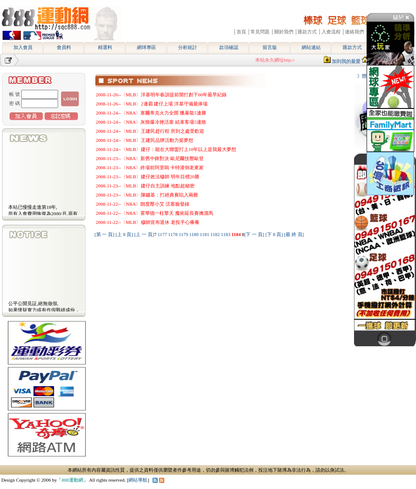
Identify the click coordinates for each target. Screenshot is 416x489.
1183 (226, 234)
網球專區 (146, 47)
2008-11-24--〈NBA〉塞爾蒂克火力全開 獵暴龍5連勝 (151, 112)
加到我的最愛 (346, 61)
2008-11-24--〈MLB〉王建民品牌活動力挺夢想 (144, 140)
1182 (215, 234)
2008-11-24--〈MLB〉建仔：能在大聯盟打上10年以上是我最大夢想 (166, 149)
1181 (205, 234)
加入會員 (22, 47)
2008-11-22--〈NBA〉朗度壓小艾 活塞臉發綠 (142, 204)
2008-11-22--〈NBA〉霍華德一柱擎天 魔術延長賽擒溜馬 (154, 213)
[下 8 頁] (274, 234)
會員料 (64, 47)
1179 (184, 234)
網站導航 (137, 479)
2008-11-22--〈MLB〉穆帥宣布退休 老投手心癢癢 (147, 222)
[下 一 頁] (254, 234)
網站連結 (311, 47)
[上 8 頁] (124, 234)
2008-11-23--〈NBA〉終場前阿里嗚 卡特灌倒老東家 (150, 167)
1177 (163, 234)
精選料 (105, 47)
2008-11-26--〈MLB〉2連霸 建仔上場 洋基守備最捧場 (152, 103)
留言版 (270, 47)
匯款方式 (352, 47)
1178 (173, 234)
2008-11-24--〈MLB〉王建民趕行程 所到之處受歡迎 (150, 131)
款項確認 (228, 47)
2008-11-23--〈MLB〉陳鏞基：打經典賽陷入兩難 (147, 194)
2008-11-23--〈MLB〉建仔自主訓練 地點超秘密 (145, 185)
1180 (194, 234)
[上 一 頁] (144, 234)
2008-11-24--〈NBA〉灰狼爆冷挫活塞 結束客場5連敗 (151, 122)
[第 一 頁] (104, 234)
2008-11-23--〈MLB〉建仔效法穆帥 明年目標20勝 (147, 176)
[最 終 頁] (294, 234)
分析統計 (187, 47)
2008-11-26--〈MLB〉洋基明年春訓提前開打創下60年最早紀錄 (161, 94)
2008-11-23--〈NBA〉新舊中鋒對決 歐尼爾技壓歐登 (150, 158)
